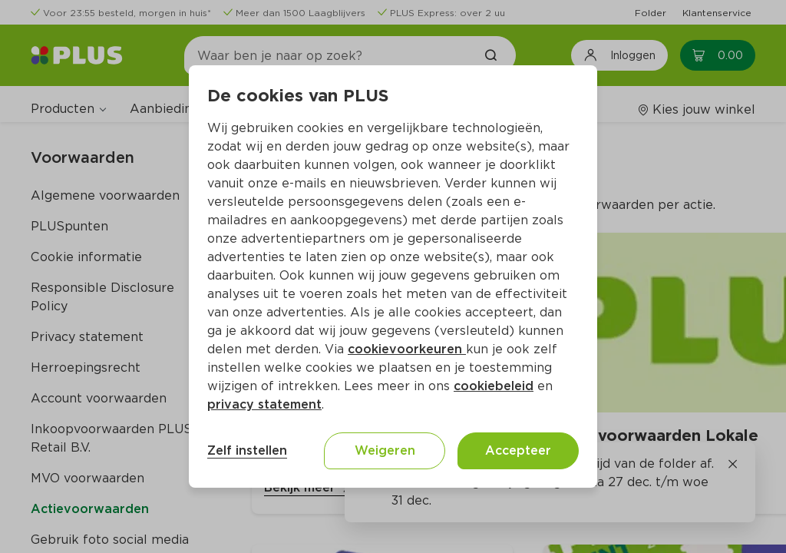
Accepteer (518, 450)
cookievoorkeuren (407, 349)
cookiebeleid (493, 386)
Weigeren (385, 450)
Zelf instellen (247, 450)
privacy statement (264, 404)
